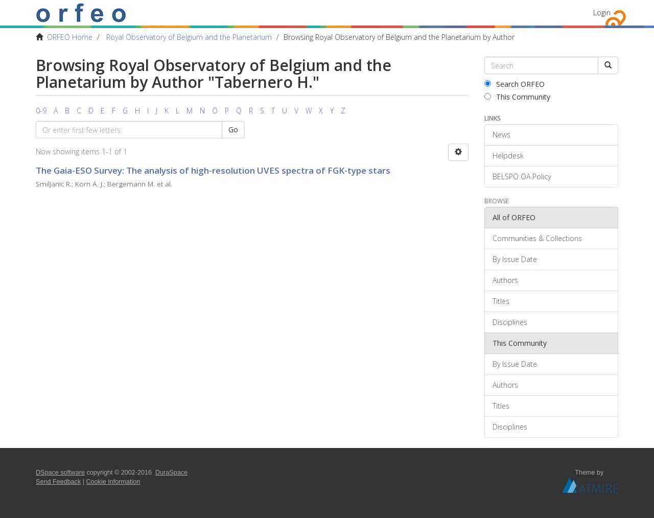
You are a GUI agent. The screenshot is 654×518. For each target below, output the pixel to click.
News (501, 134)
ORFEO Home (69, 37)
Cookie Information (113, 481)
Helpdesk (508, 155)
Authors (505, 280)
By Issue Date (515, 259)
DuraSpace (171, 472)
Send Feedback (58, 481)
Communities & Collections (537, 238)
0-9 (41, 110)
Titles (501, 301)
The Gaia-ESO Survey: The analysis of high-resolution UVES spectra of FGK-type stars (213, 170)
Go (233, 129)
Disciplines (510, 322)
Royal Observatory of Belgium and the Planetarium (189, 37)
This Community (517, 97)
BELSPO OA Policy (522, 176)
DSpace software (60, 472)
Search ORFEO (514, 84)
